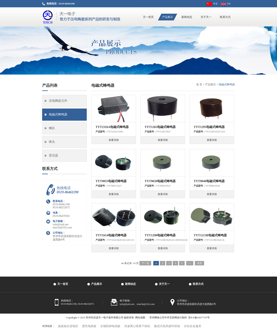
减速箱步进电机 (68, 326)
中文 (212, 3)
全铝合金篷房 (192, 326)
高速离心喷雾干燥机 (137, 326)
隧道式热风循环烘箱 (167, 326)
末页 (199, 263)
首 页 (199, 84)
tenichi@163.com (62, 227)
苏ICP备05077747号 (199, 317)
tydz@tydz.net (60, 224)
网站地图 (140, 317)
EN (225, 3)
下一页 (145, 263)
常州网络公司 (156, 317)
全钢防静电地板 (110, 326)
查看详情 (114, 140)
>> (189, 263)
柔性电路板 (89, 326)
